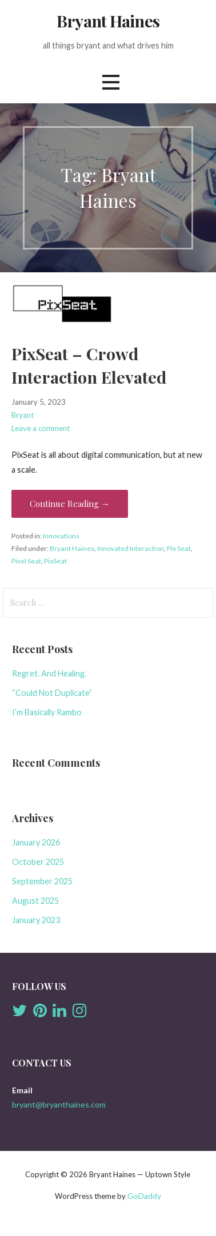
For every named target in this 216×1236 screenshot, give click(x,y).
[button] (111, 82)
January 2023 (36, 920)
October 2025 (38, 862)
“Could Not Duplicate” (52, 693)
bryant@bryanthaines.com (59, 1104)
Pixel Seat (26, 561)
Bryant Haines (108, 20)
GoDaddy (144, 1196)
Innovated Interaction (130, 548)
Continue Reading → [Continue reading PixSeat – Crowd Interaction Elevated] (70, 503)
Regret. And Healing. (49, 673)
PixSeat (55, 561)
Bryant (22, 415)
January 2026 (36, 842)
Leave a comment (40, 428)
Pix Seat (179, 548)
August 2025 (35, 900)
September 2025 (42, 881)
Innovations (61, 536)
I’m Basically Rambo (47, 712)
